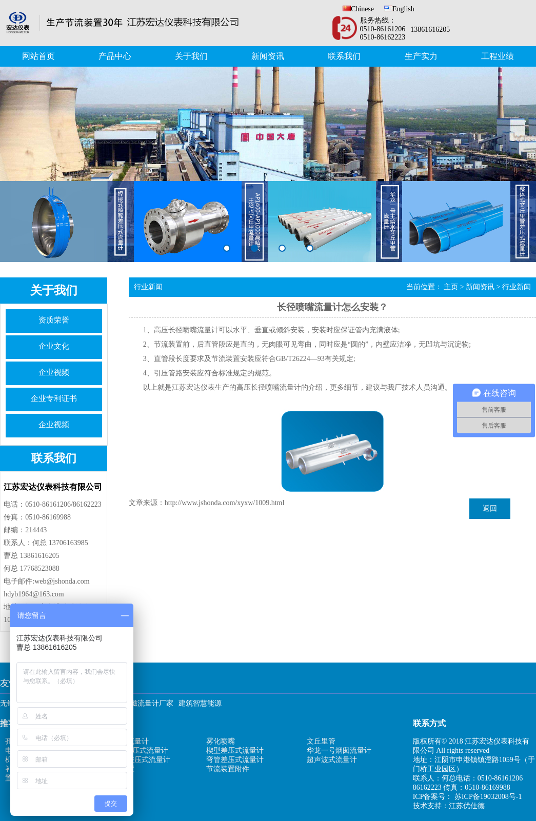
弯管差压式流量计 (235, 760)
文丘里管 (321, 741)
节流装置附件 (227, 769)
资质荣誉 (53, 320)
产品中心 (114, 56)
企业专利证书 (54, 398)
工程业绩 (497, 56)
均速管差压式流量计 (138, 760)
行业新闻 (516, 287)
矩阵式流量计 (127, 741)
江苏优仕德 (467, 806)
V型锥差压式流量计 (137, 750)
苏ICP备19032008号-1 (488, 796)
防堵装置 (120, 769)
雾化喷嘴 (220, 741)
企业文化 (53, 346)
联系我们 (344, 56)
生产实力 (421, 56)
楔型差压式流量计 (235, 750)
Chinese (358, 9)
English (399, 9)
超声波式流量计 (332, 760)
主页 (451, 287)
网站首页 (38, 56)
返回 (490, 508)
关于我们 (191, 56)
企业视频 (53, 372)
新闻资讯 (267, 56)
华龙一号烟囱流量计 (339, 750)
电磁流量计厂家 (148, 703)
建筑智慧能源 (200, 703)
